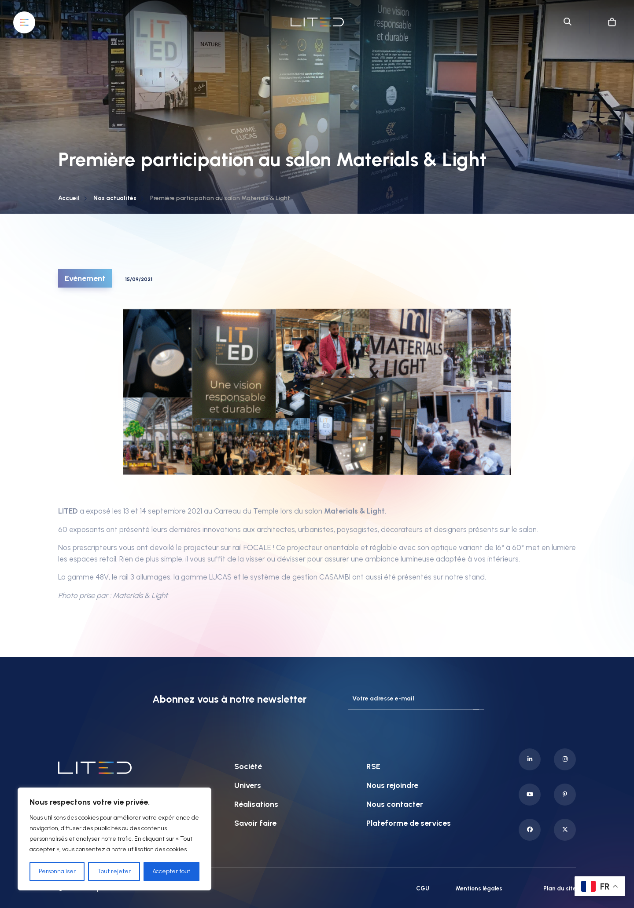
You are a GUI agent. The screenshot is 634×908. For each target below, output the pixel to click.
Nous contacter (394, 804)
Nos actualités (114, 198)
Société (248, 766)
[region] (114, 839)
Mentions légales (479, 888)
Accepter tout (171, 871)
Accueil (69, 198)
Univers (247, 785)
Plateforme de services (408, 823)
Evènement (85, 278)
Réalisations (256, 804)
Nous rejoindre (392, 785)
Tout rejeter (114, 871)
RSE (373, 766)
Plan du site (559, 888)
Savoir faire (255, 823)
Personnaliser (57, 871)
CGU (422, 888)
